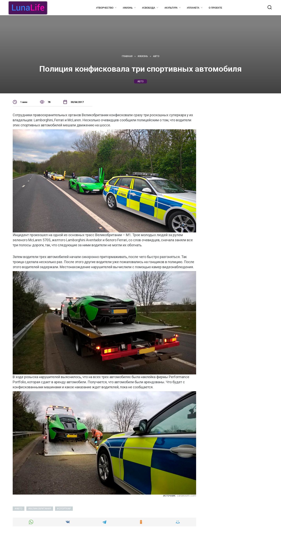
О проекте (215, 7)
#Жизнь (128, 7)
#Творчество (104, 7)
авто (140, 81)
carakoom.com (186, 495)
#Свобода (148, 7)
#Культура (171, 7)
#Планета (193, 7)
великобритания (40, 508)
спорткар (65, 508)
